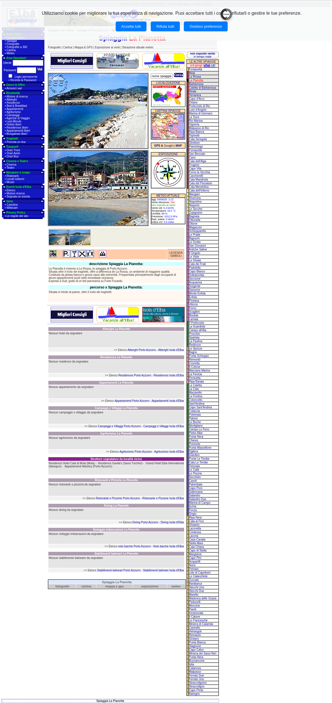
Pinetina (194, 300)
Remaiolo (195, 635)
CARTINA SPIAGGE (168, 110)
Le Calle (194, 469)
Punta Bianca (197, 642)
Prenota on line (16, 142)
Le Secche (195, 209)
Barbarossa (196, 84)
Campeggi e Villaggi (116, 408)
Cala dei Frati (197, 264)
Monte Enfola (197, 293)
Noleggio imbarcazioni (116, 529)
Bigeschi (194, 238)
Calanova (195, 668)
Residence (13, 102)
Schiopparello (197, 231)
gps (121, 586)
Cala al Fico (196, 521)
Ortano (193, 102)
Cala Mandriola (198, 179)
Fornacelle (195, 150)
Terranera (195, 95)
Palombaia (195, 484)
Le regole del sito (17, 216)
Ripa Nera (195, 517)
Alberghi (12, 99)
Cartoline (12, 204)
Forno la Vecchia (199, 172)
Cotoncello (195, 400)
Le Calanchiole (198, 576)
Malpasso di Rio (199, 128)
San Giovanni (197, 245)
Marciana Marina (199, 370)
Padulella (195, 267)
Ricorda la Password (23, 80)
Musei (10, 182)
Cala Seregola (198, 139)
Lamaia (193, 319)
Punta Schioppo (199, 355)
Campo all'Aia (197, 330)
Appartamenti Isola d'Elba (168, 400)
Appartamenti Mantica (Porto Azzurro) (88, 466)
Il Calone (194, 616)
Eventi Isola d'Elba (18, 186)
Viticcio (193, 304)
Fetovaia (194, 466)
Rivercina (195, 197)
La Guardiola (197, 326)
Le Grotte (195, 242)
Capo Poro (195, 488)
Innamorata (196, 613)
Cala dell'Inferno (199, 190)
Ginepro (194, 638)
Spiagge (12, 40)
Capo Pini (195, 557)
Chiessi (193, 440)
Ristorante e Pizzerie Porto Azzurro (118, 498)
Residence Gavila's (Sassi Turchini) (120, 463)
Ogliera (193, 451)
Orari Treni (13, 150)
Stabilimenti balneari (116, 553)
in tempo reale (202, 55)
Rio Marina (195, 120)
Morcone (194, 605)
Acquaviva (195, 282)
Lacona (193, 535)
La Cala (194, 388)
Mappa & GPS (83, 47)
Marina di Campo (199, 502)
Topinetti (194, 135)
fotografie (62, 586)
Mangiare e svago (18, 172)
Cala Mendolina (199, 186)
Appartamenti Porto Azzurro (132, 400)
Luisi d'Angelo (197, 109)
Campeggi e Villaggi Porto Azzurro (119, 426)
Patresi (193, 418)
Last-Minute (14, 121)
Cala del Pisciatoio (200, 183)
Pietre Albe (195, 433)
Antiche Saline (198, 249)
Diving (116, 505)
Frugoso (194, 164)
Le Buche (195, 422)
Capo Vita (195, 168)
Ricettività (13, 93)
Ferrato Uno (196, 679)
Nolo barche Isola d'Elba (168, 546)
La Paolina (195, 341)
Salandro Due (197, 499)
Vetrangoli (195, 631)
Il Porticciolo (196, 322)
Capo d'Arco (196, 98)
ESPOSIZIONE (168, 154)
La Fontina (195, 396)
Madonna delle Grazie (203, 598)
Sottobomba (196, 275)
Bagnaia (194, 216)
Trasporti (12, 146)
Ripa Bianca (196, 131)
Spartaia (194, 337)
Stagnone (195, 646)
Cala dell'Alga (197, 161)
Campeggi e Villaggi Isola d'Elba (163, 426)
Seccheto (195, 477)
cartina (86, 586)
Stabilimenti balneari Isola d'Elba (163, 570)
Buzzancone (196, 660)
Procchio (194, 333)
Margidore (195, 554)
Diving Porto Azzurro (145, 522)
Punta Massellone (200, 447)
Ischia (192, 506)
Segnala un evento (18, 196)
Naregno (194, 693)
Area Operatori (16, 58)
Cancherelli (196, 175)
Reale (192, 91)
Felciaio (194, 568)
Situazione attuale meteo (137, 47)
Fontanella (195, 69)
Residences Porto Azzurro (134, 375)
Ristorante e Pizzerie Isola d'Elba (163, 498)
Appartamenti (15, 108)
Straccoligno (196, 686)
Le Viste (194, 256)
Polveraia (195, 414)
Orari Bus (12, 156)
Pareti (192, 609)
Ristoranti (12, 175)
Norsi (192, 565)
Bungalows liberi (17, 133)
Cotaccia (194, 411)
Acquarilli (195, 561)
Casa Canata (197, 539)
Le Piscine (195, 473)
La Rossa (195, 76)
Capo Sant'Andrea (200, 407)
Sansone (194, 289)
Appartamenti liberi (18, 130)
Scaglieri (194, 311)
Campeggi (13, 115)
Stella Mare (196, 543)
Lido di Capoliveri (200, 572)
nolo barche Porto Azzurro (134, 546)
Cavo (192, 157)
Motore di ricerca (17, 96)
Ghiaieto (194, 524)
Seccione (195, 278)
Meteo (10, 53)
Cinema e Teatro (17, 161)
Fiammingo (196, 146)
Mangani (194, 194)
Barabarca (195, 583)
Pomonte (194, 444)
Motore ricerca (16, 193)
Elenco (11, 190)
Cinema (11, 164)
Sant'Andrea (196, 403)
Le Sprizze (195, 348)
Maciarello (195, 392)
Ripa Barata (196, 381)
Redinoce (195, 344)
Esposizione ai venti (107, 47)
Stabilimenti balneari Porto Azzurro (118, 570)
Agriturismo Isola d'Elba (169, 451)
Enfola (193, 297)
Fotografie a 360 (17, 47)
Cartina (11, 50)
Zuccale (194, 580)
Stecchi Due (196, 591)
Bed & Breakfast (17, 105)
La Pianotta (196, 80)
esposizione (149, 586)
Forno (192, 308)
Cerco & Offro (15, 84)
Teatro (10, 167)
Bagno (193, 352)
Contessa (195, 532)
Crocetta (194, 363)
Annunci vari (14, 88)
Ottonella (194, 220)
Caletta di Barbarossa (202, 87)
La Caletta (195, 385)
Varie (9, 201)
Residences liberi (17, 127)
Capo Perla (196, 690)
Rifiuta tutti (165, 26)
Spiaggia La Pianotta (117, 582)
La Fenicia (195, 374)
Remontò (195, 359)
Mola (192, 73)
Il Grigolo (194, 253)
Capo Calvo (196, 649)
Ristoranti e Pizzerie (116, 480)
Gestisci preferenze (205, 26)
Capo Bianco (197, 271)
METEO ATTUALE (168, 195)
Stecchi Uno (196, 587)
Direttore (194, 142)
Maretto (194, 594)
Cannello (194, 627)
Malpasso (195, 671)
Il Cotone (194, 366)
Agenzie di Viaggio (18, 118)
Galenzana (195, 491)
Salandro (194, 495)
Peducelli (195, 602)
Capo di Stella (197, 550)
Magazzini (195, 227)
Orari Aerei (13, 153)
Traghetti (12, 138)
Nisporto (194, 205)
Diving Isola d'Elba (172, 522)
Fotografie (13, 43)
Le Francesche (198, 620)
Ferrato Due (196, 675)
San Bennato (197, 153)
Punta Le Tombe (199, 458)
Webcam (12, 207)
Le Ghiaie (195, 260)
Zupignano (195, 212)
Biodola (193, 315)
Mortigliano (196, 425)
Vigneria (194, 124)
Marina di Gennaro (200, 113)
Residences (116, 357)
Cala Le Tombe (198, 462)
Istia (191, 664)
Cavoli (193, 480)
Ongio (193, 513)
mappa (110, 586)
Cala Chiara (196, 546)
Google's (168, 145)
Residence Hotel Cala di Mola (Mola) (72, 463)
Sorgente (195, 286)
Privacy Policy (15, 212)
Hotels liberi (14, 124)
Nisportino (195, 201)
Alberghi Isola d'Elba (171, 350)
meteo (176, 586)
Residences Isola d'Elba (169, 375)
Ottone (193, 223)
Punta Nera (196, 436)
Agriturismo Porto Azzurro (136, 451)
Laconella (195, 528)
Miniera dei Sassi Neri (202, 653)
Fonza (193, 510)
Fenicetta (195, 377)
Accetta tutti (131, 26)
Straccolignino (198, 682)
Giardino (194, 455)
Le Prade (195, 234)
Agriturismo (14, 112)
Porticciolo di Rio (199, 106)
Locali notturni (15, 179)
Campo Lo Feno (199, 429)
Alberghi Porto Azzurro (142, 350)
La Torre (194, 117)
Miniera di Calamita (201, 624)
